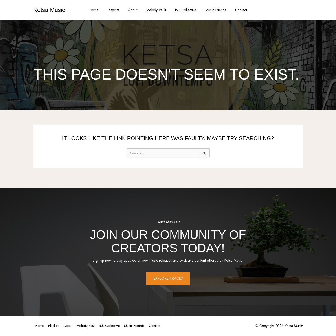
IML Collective (184, 10)
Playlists (117, 10)
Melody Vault (156, 10)
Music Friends (212, 10)
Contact (236, 10)
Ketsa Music (49, 10)
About (134, 10)
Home (99, 10)
